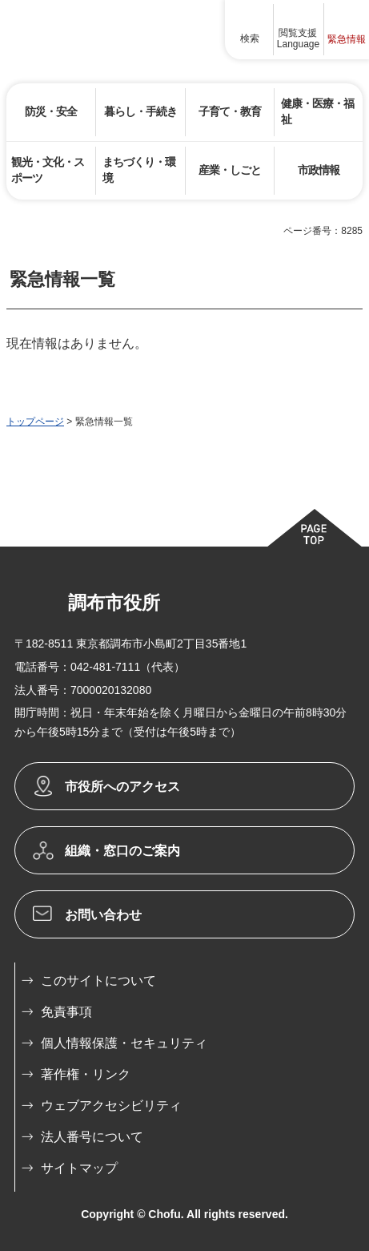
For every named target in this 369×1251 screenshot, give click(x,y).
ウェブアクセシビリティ (111, 1105)
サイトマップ (79, 1168)
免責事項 (66, 1012)
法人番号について (92, 1137)
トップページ (35, 421)
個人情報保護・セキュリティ (124, 1043)
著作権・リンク (85, 1074)
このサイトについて (98, 980)
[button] (250, 29)
